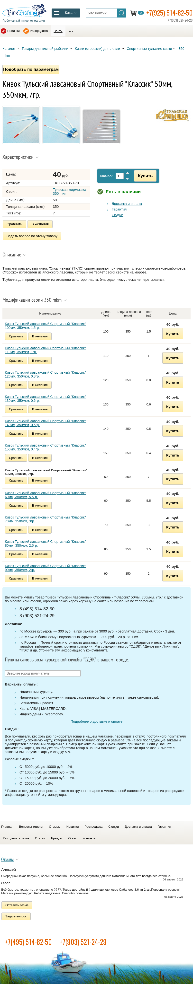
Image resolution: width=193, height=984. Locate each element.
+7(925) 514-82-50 (169, 13)
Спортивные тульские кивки (149, 49)
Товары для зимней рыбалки (45, 49)
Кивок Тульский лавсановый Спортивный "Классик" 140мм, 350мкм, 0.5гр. (45, 422)
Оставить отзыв (16, 905)
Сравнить (14, 224)
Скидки (117, 215)
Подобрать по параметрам (31, 69)
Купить (145, 175)
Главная (7, 826)
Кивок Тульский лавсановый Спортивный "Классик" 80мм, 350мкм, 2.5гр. (45, 543)
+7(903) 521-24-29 (83, 942)
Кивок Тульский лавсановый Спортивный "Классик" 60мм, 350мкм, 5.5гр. (45, 494)
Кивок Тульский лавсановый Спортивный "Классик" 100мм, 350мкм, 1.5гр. (45, 325)
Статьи (40, 838)
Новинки (13, 31)
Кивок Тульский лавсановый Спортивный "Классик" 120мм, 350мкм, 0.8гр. (45, 374)
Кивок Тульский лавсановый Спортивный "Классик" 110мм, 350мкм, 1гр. (45, 349)
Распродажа (39, 31)
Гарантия (119, 209)
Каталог (8, 49)
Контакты (89, 838)
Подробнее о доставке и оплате (96, 721)
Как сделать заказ (16, 838)
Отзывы (54, 826)
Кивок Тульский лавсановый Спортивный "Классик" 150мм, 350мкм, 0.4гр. (45, 447)
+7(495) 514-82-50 (28, 942)
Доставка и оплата (127, 204)
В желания (40, 224)
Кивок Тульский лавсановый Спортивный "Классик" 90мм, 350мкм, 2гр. (45, 567)
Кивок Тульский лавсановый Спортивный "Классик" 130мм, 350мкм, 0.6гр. (45, 398)
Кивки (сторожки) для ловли (97, 49)
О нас (72, 838)
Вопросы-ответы (31, 826)
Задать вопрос (16, 916)
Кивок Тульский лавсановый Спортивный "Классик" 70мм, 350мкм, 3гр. (45, 519)
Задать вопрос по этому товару (32, 236)
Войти (58, 31)
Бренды (57, 838)
